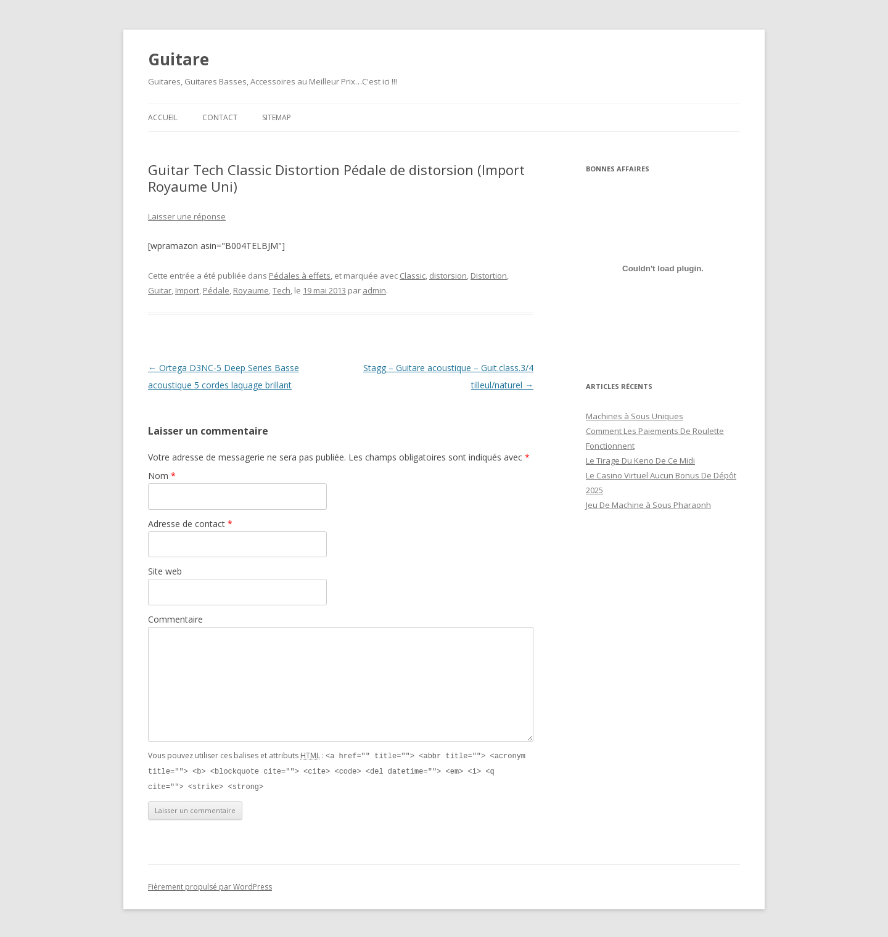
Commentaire (175, 619)
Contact (219, 117)
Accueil (163, 117)
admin (374, 290)
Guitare (178, 59)
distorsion (448, 275)
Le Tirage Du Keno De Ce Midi (640, 460)
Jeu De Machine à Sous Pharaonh (648, 504)
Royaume (251, 290)
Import (187, 290)
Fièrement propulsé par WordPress (210, 885)
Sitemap (276, 117)
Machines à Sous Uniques (634, 416)
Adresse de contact (190, 524)
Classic (413, 275)
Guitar (159, 290)
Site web (165, 571)
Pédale (216, 290)
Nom (162, 475)
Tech (281, 290)
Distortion (489, 275)
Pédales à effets (300, 275)
